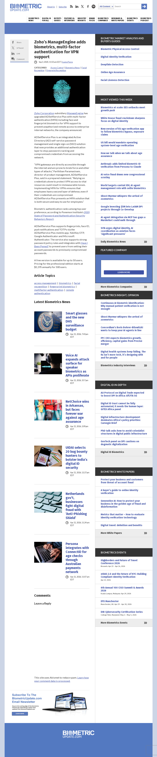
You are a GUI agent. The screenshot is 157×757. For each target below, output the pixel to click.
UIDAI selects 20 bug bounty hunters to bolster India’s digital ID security (76, 458)
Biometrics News (34, 19)
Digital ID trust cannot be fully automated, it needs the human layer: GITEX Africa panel (122, 406)
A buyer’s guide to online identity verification (119, 492)
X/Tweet (20, 48)
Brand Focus (92, 19)
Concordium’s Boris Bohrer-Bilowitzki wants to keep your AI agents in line (122, 329)
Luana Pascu (67, 62)
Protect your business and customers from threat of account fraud (122, 481)
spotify (93, 6)
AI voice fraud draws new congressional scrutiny (123, 176)
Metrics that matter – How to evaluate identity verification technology (122, 516)
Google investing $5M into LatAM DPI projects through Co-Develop (122, 208)
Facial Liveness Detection (115, 80)
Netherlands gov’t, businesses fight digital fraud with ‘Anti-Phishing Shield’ (76, 506)
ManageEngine (75, 113)
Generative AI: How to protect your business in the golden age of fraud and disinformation (123, 504)
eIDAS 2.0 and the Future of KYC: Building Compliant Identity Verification (124, 577)
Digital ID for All (46, 19)
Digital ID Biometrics (112, 452)
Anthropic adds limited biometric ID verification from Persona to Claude (121, 165)
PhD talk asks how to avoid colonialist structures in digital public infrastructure (124, 432)
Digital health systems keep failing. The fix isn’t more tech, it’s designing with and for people (123, 354)
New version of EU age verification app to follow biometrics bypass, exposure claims (122, 131)
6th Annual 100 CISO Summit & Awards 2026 (124, 590)
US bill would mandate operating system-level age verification (119, 144)
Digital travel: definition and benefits (121, 525)
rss (71, 6)
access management (45, 283)
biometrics (65, 283)
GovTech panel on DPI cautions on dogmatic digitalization (120, 443)
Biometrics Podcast (146, 19)
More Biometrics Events (114, 622)
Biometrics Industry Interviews (118, 365)
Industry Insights (81, 19)
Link (18, 53)
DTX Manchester (124, 603)
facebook (88, 6)
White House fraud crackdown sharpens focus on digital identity (123, 119)
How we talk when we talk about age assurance (121, 155)
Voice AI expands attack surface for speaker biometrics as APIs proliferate (77, 365)
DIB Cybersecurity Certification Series (124, 613)
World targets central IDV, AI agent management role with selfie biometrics (123, 187)
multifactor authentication (48, 289)
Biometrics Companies (103, 19)
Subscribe (63, 7)
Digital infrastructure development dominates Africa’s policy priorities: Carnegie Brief (121, 420)
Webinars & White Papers (117, 19)
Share (19, 42)
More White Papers (111, 533)
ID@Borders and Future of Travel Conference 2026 (124, 563)
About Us (51, 7)
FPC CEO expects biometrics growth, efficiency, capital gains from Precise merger (121, 341)
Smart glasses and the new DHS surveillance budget (76, 321)
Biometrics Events (132, 19)
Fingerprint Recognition (56, 70)
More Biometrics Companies (116, 286)
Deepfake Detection (112, 64)
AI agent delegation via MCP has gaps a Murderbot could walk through (123, 219)
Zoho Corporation (44, 113)
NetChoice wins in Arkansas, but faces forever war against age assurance (77, 412)
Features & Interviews (69, 19)
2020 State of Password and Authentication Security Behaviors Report (62, 215)
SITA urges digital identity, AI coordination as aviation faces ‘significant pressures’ (118, 231)
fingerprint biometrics (62, 286)
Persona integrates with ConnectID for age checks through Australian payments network (77, 558)
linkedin (77, 6)
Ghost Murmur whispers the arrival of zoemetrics (122, 197)
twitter (82, 6)
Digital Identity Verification (116, 56)
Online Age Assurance (113, 72)
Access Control (57, 68)
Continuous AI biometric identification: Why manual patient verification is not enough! (122, 306)
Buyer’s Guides (57, 19)
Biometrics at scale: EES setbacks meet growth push (123, 109)
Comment (20, 59)
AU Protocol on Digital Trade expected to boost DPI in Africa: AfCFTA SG (122, 394)
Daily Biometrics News (113, 241)
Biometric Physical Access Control (120, 49)
